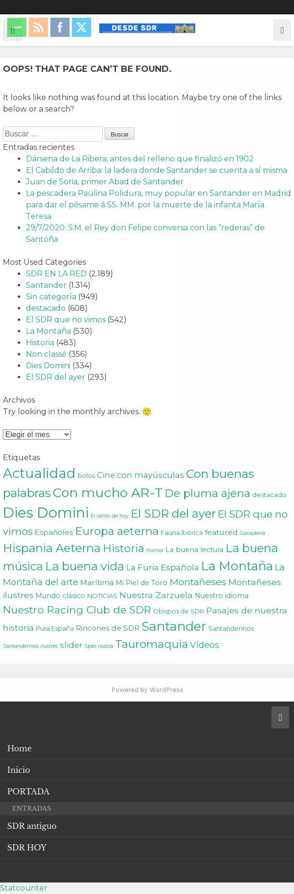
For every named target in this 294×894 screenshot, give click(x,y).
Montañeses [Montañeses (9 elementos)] (197, 582)
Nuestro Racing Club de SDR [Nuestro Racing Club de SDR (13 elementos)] (77, 609)
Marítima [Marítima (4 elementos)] (97, 582)
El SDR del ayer (55, 377)
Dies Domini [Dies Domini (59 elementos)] (46, 512)
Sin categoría (51, 296)
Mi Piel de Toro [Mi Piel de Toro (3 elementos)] (141, 582)
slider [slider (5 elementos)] (71, 645)
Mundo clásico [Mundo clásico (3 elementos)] (60, 595)
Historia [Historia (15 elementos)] (123, 548)
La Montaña (48, 331)
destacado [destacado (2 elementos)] (269, 494)
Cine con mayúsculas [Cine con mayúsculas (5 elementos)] (140, 475)
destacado (46, 308)
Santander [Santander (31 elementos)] (173, 626)
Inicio (18, 770)
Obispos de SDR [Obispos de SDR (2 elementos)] (178, 611)
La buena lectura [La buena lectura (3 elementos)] (194, 549)
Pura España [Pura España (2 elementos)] (55, 628)
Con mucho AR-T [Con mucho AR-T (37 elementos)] (108, 492)
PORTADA (28, 791)
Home (19, 748)
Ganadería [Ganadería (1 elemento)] (252, 533)
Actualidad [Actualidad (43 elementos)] (39, 473)
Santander (46, 285)
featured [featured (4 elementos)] (221, 532)
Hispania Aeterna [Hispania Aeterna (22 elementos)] (52, 548)
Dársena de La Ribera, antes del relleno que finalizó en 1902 (140, 158)
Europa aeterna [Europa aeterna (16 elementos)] (117, 531)
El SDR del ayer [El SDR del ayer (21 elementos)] (173, 514)
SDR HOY (27, 847)
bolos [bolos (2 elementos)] (86, 475)
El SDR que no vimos (66, 319)
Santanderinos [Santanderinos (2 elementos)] (231, 628)
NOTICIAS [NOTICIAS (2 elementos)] (102, 596)
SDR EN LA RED (56, 273)
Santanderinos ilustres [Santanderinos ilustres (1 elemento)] (30, 646)
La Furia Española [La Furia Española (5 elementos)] (162, 567)
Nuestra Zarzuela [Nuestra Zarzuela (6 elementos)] (156, 595)
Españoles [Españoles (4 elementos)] (54, 532)
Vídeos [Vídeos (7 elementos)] (204, 644)
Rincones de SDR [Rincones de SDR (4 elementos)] (108, 628)
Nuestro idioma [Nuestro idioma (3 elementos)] (221, 595)
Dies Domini (48, 365)
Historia (40, 342)
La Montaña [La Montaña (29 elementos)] (237, 565)
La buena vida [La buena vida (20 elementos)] (84, 566)
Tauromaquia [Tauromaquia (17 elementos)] (151, 644)
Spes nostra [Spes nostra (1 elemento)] (98, 646)
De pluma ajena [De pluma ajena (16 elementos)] (207, 493)
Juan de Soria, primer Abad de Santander (105, 181)
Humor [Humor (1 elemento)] (155, 550)
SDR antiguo (32, 826)
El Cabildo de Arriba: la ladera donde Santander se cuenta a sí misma (156, 170)
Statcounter (23, 888)
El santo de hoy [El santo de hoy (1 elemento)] (110, 516)
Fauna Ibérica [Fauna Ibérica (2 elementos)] (182, 532)
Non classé (46, 354)
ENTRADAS (31, 808)
